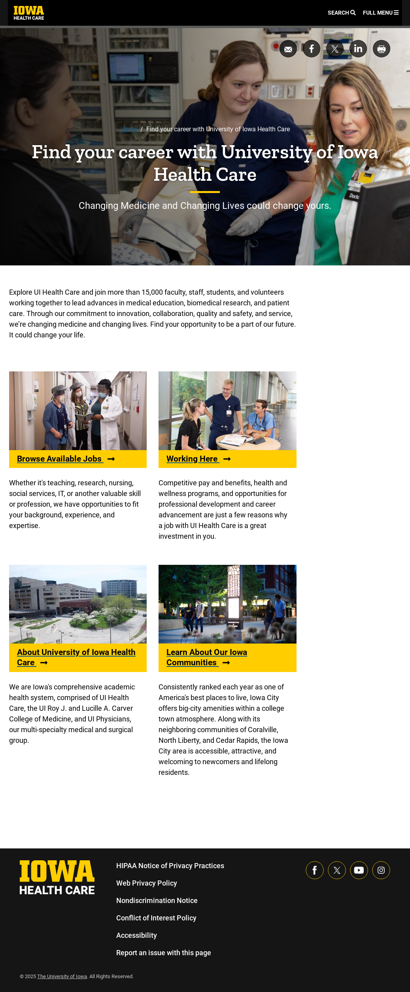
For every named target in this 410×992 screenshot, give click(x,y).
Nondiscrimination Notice (156, 900)
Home (128, 129)
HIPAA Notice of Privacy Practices (170, 865)
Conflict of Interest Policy (156, 918)
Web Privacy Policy (146, 883)
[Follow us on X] (337, 870)
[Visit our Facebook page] (315, 870)
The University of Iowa (63, 976)
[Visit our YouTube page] (359, 870)
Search (341, 12)
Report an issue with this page (164, 952)
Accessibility (136, 935)
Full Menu (381, 12)
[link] (29, 13)
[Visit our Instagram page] (381, 870)
